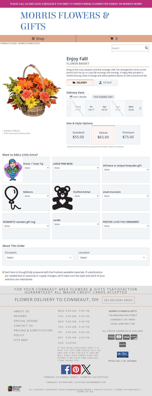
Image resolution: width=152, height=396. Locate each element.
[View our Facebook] (66, 373)
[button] (122, 355)
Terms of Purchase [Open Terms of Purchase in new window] (127, 389)
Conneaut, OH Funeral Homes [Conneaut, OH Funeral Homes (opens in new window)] (60, 377)
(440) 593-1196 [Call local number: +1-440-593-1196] (126, 323)
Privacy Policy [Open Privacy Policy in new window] (103, 389)
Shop (38, 38)
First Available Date (103, 96)
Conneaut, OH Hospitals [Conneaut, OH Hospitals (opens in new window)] (94, 377)
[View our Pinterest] (76, 373)
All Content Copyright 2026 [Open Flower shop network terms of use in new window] (46, 389)
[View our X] (86, 373)
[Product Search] (128, 48)
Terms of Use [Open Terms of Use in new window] (85, 391)
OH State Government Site (90, 382)
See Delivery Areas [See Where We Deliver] (118, 300)
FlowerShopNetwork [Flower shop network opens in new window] (78, 389)
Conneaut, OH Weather (59, 382)
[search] (146, 48)
